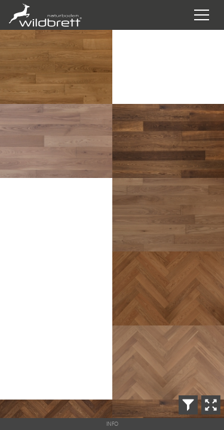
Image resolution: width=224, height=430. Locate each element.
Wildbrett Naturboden (64, 15)
